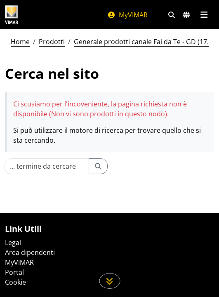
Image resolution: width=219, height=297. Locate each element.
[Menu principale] (204, 15)
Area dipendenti (30, 252)
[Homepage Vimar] (11, 14)
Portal (14, 272)
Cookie (15, 282)
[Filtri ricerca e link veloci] (171, 15)
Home (20, 41)
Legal (13, 242)
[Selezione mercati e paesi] (186, 15)
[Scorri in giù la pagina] (109, 281)
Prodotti (52, 41)
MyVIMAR (127, 14)
